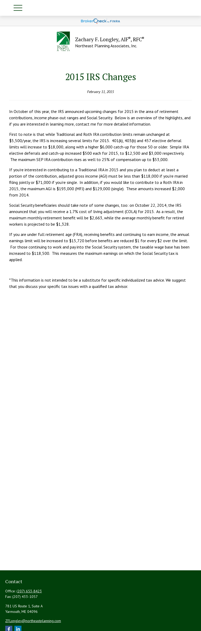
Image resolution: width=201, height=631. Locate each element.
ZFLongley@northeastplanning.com (33, 620)
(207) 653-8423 (29, 591)
